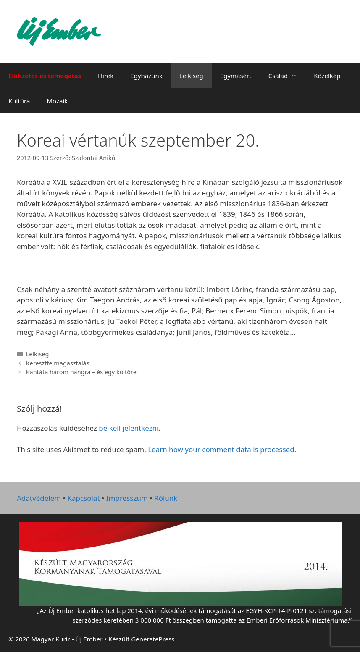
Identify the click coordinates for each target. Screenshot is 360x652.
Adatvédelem (39, 498)
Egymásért (236, 75)
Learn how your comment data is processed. (222, 449)
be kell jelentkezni (128, 428)
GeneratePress (152, 639)
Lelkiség (191, 75)
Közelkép (327, 75)
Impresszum (127, 498)
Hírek (105, 75)
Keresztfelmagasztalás (57, 363)
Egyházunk (146, 75)
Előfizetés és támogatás (44, 75)
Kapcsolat (83, 498)
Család (287, 75)
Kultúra (19, 101)
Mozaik (57, 101)
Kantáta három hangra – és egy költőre (81, 372)
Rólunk (165, 498)
